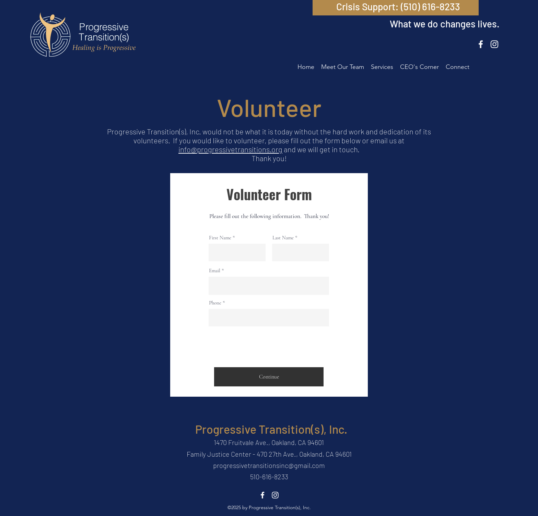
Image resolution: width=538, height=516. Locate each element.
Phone (215, 302)
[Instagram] (494, 44)
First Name (220, 237)
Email (214, 270)
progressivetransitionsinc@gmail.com (269, 465)
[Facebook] (481, 44)
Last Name (283, 237)
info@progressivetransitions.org (230, 149)
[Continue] (269, 376)
